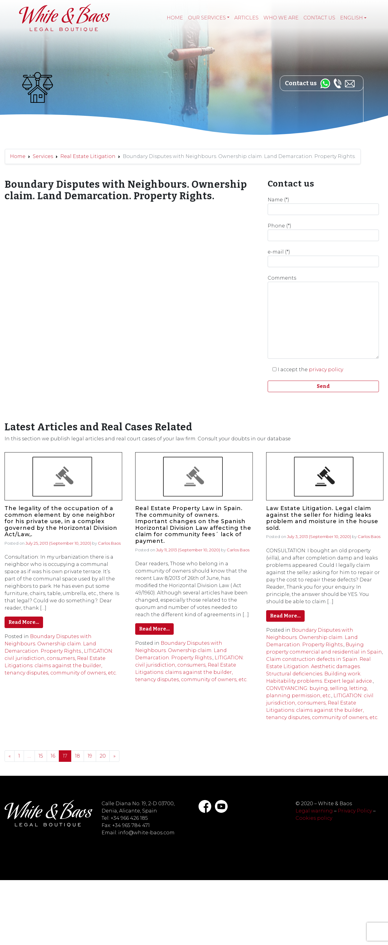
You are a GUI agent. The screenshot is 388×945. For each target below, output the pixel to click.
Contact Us (319, 18)
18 (77, 756)
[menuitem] (353, 18)
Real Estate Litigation (87, 156)
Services (43, 156)
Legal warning (314, 811)
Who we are (281, 18)
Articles (246, 18)
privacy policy (326, 369)
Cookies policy (314, 818)
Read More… (23, 622)
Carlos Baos (109, 543)
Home (175, 18)
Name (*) (323, 206)
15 (40, 756)
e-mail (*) (323, 258)
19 (90, 756)
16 (53, 756)
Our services (207, 18)
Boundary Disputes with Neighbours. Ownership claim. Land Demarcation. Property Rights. (50, 644)
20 (103, 756)
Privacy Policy (355, 811)
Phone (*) (323, 232)
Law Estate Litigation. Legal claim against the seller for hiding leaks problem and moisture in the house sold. (322, 518)
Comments (323, 317)
